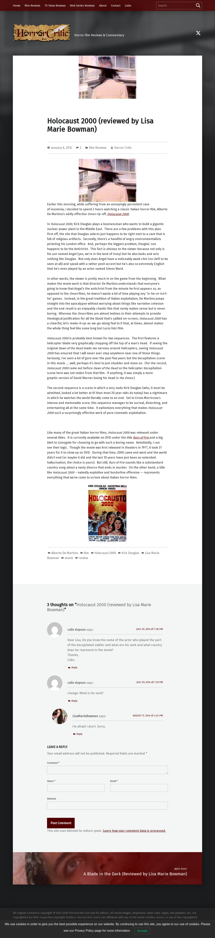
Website (51, 798)
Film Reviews (32, 5)
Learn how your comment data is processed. (134, 831)
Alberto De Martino (64, 553)
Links (128, 5)
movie (69, 558)
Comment (53, 762)
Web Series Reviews (82, 5)
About (103, 5)
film (86, 553)
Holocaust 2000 (105, 553)
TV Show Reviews (55, 5)
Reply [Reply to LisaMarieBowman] (79, 733)
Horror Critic (123, 148)
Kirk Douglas (130, 553)
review (83, 558)
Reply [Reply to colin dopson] (74, 667)
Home (16, 5)
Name (51, 781)
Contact (116, 5)
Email (114, 781)
